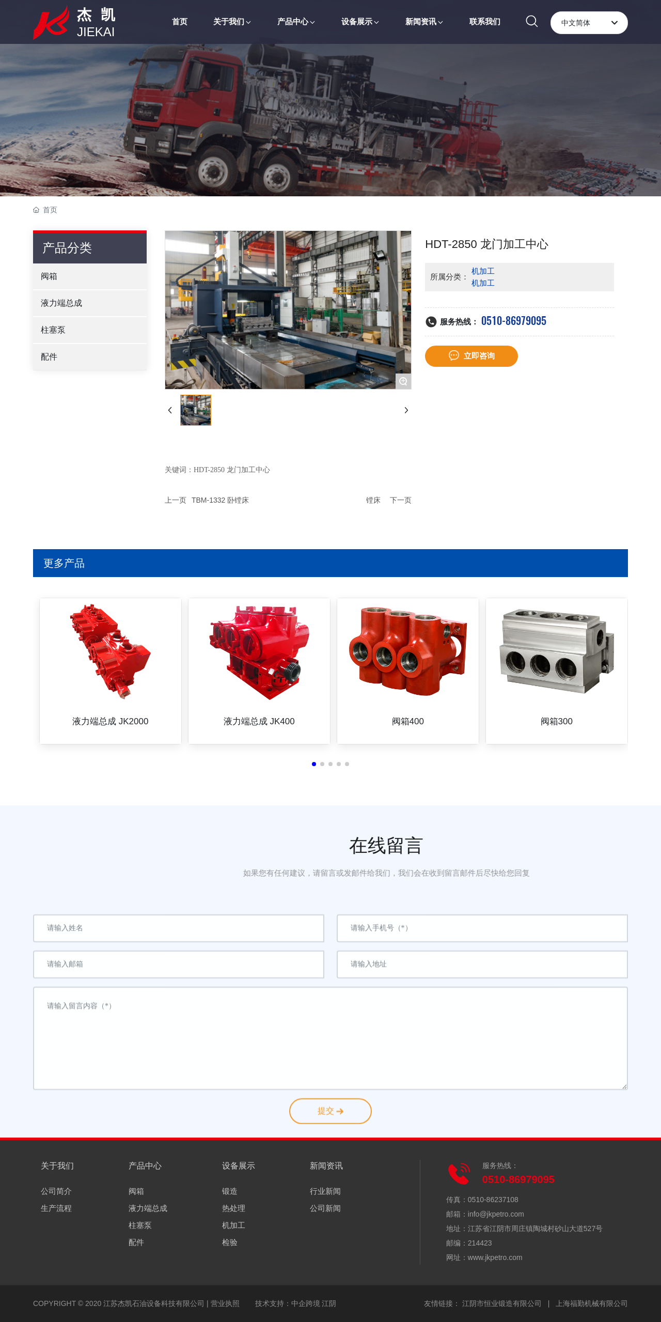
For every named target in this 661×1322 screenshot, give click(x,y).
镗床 (373, 500)
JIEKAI (96, 32)
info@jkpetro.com (496, 1214)
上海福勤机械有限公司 (592, 1303)
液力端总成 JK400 (259, 721)
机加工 (483, 271)
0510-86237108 (493, 1199)
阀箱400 (408, 721)
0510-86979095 (513, 321)
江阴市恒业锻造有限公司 (502, 1303)
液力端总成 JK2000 (110, 721)
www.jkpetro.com (495, 1257)
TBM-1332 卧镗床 (220, 500)
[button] (314, 764)
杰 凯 (97, 15)
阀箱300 (557, 721)
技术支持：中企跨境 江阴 (296, 1303)
